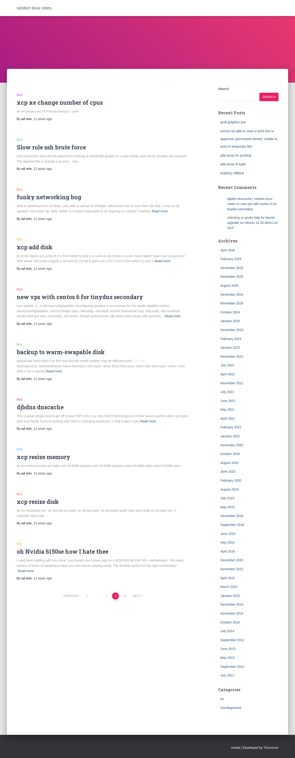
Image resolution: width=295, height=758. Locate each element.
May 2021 (227, 409)
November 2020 (231, 445)
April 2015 (227, 578)
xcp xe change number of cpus (60, 102)
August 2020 (229, 463)
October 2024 (230, 312)
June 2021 (227, 401)
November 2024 (231, 303)
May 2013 (227, 658)
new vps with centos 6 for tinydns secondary (80, 297)
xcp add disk (35, 247)
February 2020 (230, 480)
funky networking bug (49, 197)
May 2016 (227, 542)
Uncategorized (230, 708)
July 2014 (227, 631)
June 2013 (227, 649)
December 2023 (231, 330)
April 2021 (227, 418)
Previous (72, 596)
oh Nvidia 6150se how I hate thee (62, 551)
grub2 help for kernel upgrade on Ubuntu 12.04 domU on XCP (252, 223)
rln (19, 95)
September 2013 (232, 640)
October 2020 (230, 454)
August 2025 (229, 285)
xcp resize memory (43, 457)
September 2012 (232, 666)
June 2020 (227, 471)
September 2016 (232, 525)
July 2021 (227, 392)
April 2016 (227, 551)
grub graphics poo (233, 122)
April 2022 (227, 374)
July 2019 (227, 498)
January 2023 (230, 347)
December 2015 (231, 560)
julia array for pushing (235, 155)
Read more (160, 211)
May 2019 (227, 507)
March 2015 (228, 587)
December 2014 (231, 604)
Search (223, 89)
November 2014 (231, 613)
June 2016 (227, 534)
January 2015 (230, 596)
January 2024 (230, 321)
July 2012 (227, 675)
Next (136, 596)
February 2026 (230, 259)
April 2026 (227, 250)
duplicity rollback (232, 173)
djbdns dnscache (40, 407)
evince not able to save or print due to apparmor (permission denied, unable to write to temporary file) (248, 138)
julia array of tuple (233, 164)
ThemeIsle (270, 748)
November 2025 (231, 276)
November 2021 (231, 383)
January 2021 (230, 436)
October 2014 (230, 622)
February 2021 (230, 427)
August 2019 (229, 489)
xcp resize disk (38, 501)
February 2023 (230, 339)
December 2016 (231, 516)
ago (43, 119)
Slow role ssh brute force (51, 147)
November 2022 (231, 356)
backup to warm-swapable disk (61, 352)
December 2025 (231, 268)
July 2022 (227, 365)
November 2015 (231, 569)
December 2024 (231, 294)
